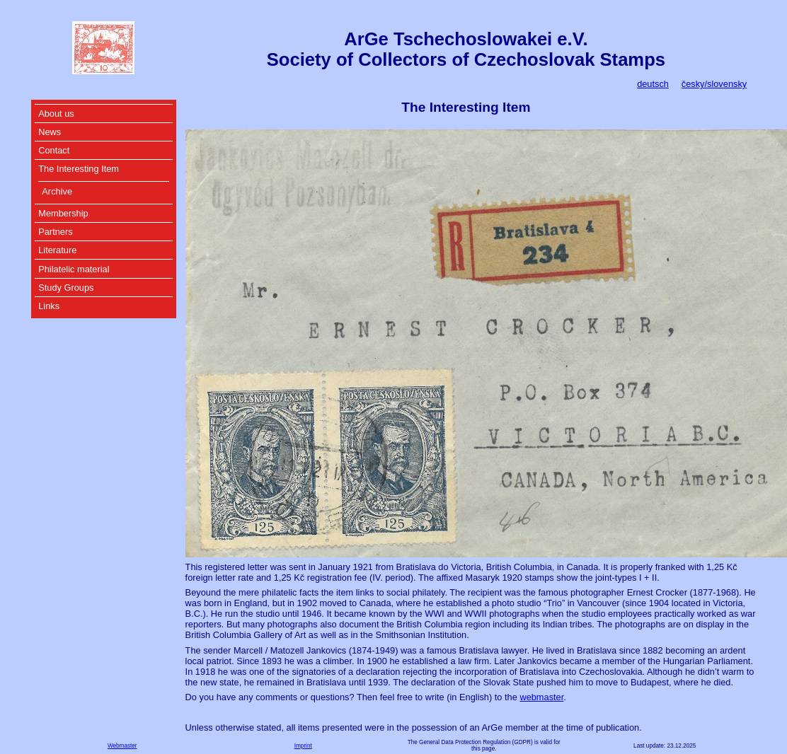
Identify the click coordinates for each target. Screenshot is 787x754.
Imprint (303, 746)
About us (56, 113)
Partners (55, 231)
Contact (53, 150)
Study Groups (65, 287)
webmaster (541, 697)
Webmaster (122, 746)
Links (48, 306)
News (49, 132)
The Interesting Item (78, 168)
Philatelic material (73, 269)
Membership (63, 213)
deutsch (653, 84)
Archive (57, 191)
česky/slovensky (714, 84)
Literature (57, 250)
